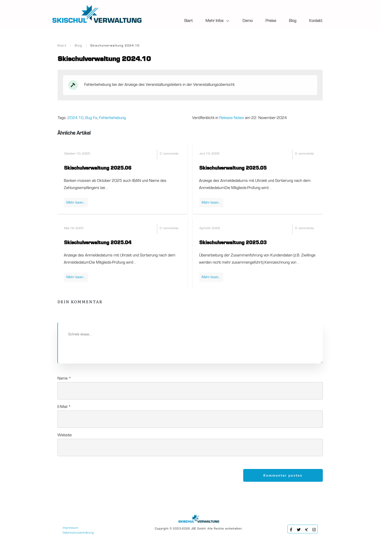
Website (64, 435)
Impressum (70, 528)
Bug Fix (91, 118)
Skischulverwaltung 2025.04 (97, 242)
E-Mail (64, 407)
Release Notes (231, 118)
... (107, 188)
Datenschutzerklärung (78, 533)
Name (64, 379)
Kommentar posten (282, 475)
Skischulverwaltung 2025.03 (233, 242)
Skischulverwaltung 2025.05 (233, 168)
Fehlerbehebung (112, 118)
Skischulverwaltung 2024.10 (104, 59)
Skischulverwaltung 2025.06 (97, 168)
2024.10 (75, 118)
